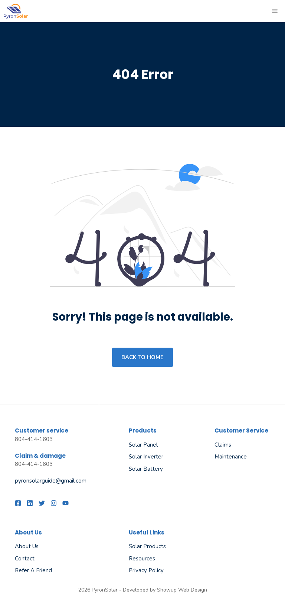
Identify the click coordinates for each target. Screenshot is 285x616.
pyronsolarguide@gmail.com (50, 480)
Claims (222, 444)
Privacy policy (146, 570)
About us (27, 546)
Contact (25, 558)
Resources (142, 558)
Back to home (142, 357)
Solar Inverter (146, 456)
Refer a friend (33, 570)
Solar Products (147, 546)
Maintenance (230, 456)
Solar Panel (143, 444)
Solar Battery (146, 469)
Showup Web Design (182, 589)
